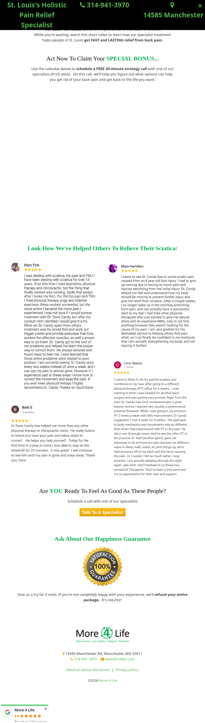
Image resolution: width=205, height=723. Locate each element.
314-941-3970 (83, 659)
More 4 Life (24, 710)
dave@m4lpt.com (118, 659)
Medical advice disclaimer (88, 669)
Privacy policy (127, 669)
